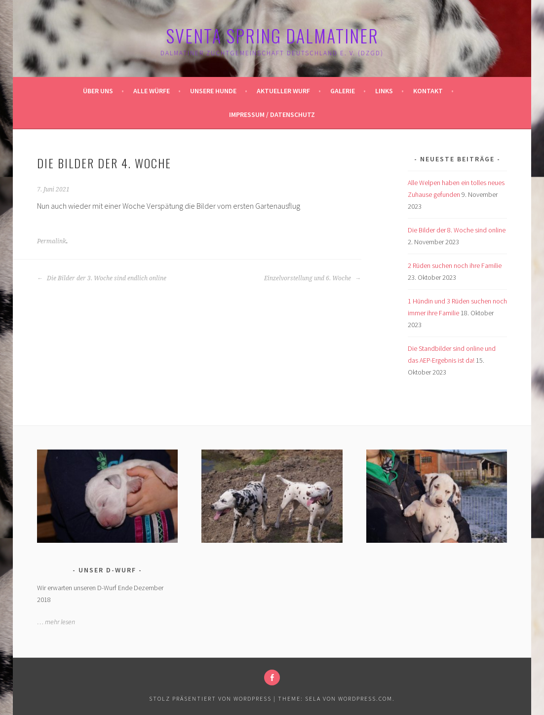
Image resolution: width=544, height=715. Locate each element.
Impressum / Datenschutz (272, 114)
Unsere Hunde (213, 90)
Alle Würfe (151, 90)
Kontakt (428, 90)
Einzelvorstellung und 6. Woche (312, 278)
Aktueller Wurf (283, 90)
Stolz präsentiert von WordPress (210, 698)
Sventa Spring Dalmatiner (272, 35)
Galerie (342, 90)
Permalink (51, 241)
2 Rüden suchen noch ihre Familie (455, 265)
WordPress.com (365, 698)
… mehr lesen (56, 621)
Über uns (98, 90)
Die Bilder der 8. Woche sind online (456, 230)
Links (384, 90)
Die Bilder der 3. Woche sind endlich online (101, 278)
